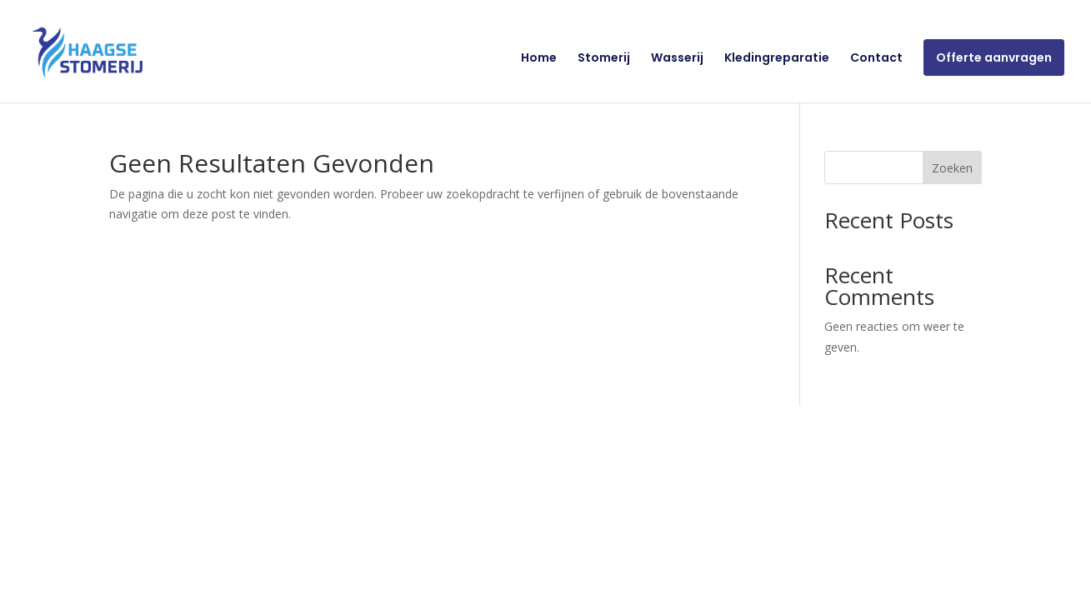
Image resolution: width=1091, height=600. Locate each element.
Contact (876, 59)
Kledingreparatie (776, 59)
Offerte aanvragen (994, 57)
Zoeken (952, 168)
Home (539, 59)
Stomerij (604, 59)
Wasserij (677, 59)
